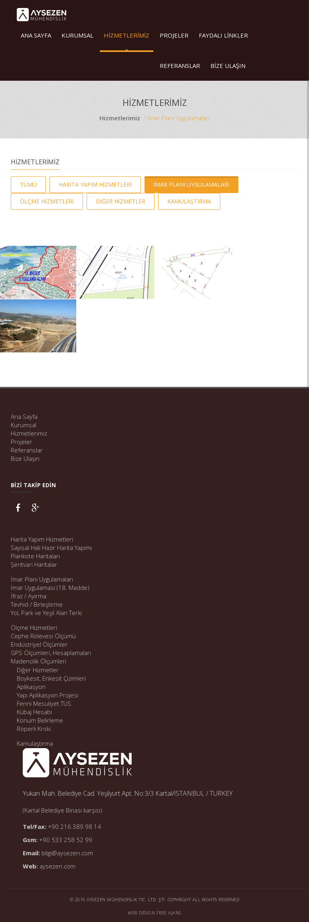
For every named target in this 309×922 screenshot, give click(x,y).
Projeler (21, 442)
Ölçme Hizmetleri (34, 627)
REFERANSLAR (180, 66)
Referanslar (27, 450)
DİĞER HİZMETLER (120, 201)
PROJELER (174, 35)
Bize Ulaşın (25, 458)
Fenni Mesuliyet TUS (44, 703)
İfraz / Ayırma (28, 596)
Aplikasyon (31, 687)
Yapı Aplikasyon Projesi (47, 695)
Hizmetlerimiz (119, 118)
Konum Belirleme (40, 720)
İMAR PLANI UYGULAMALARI (191, 184)
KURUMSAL (77, 35)
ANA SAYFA (36, 35)
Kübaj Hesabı (34, 712)
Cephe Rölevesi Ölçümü (43, 636)
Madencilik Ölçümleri (38, 661)
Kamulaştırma (35, 743)
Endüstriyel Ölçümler (39, 644)
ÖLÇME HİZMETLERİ (47, 201)
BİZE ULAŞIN (228, 66)
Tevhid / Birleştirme (37, 604)
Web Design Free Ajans (154, 913)
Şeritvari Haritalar (34, 564)
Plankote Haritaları (35, 556)
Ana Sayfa (24, 416)
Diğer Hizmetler (38, 670)
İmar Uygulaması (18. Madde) (50, 587)
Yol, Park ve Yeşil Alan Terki (46, 613)
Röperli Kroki (34, 729)
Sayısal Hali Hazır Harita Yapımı (51, 548)
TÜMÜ (28, 184)
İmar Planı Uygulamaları (42, 579)
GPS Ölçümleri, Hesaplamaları (51, 653)
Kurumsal (23, 425)
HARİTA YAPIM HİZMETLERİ (95, 184)
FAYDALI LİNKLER (223, 35)
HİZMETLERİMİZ (126, 35)
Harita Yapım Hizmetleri (42, 539)
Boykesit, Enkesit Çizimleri (51, 678)
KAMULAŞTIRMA (189, 201)
